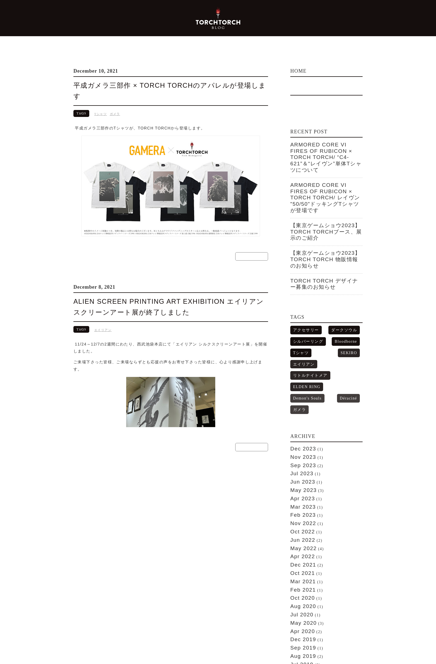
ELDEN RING (346, 314)
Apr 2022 (299, 452)
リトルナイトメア (306, 314)
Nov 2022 (300, 424)
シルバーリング (304, 294)
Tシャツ (100, 102)
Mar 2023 (300, 410)
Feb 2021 (300, 479)
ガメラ (115, 102)
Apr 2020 (299, 514)
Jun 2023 (299, 390)
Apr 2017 (299, 618)
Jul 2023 (299, 383)
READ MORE (251, 244)
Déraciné (331, 324)
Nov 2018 (300, 562)
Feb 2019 (300, 555)
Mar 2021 (300, 473)
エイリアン (103, 317)
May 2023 (300, 397)
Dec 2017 (300, 597)
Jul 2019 (299, 542)
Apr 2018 (299, 590)
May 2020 (300, 507)
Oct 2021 (299, 466)
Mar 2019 (300, 549)
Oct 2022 (299, 431)
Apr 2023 (299, 403)
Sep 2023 (300, 376)
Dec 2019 (300, 521)
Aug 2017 (300, 604)
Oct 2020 (299, 486)
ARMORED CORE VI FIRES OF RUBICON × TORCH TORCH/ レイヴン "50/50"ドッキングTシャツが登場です (325, 179)
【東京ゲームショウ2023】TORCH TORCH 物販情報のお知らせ (324, 222)
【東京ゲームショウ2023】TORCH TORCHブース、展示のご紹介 (324, 203)
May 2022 (300, 445)
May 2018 (300, 583)
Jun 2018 (299, 576)
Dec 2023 (300, 362)
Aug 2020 (300, 493)
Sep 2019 (300, 528)
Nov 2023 (300, 369)
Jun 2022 (299, 438)
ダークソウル (347, 284)
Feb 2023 (300, 417)
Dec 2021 (300, 459)
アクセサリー (302, 284)
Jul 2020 (299, 500)
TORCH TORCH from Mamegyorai (103, 653)
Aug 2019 (300, 535)
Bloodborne (348, 294)
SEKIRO (323, 304)
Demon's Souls (304, 324)
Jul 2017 (299, 611)
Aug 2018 (300, 569)
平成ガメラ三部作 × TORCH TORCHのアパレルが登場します (161, 85)
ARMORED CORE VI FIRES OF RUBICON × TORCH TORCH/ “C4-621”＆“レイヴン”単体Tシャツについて (326, 151)
